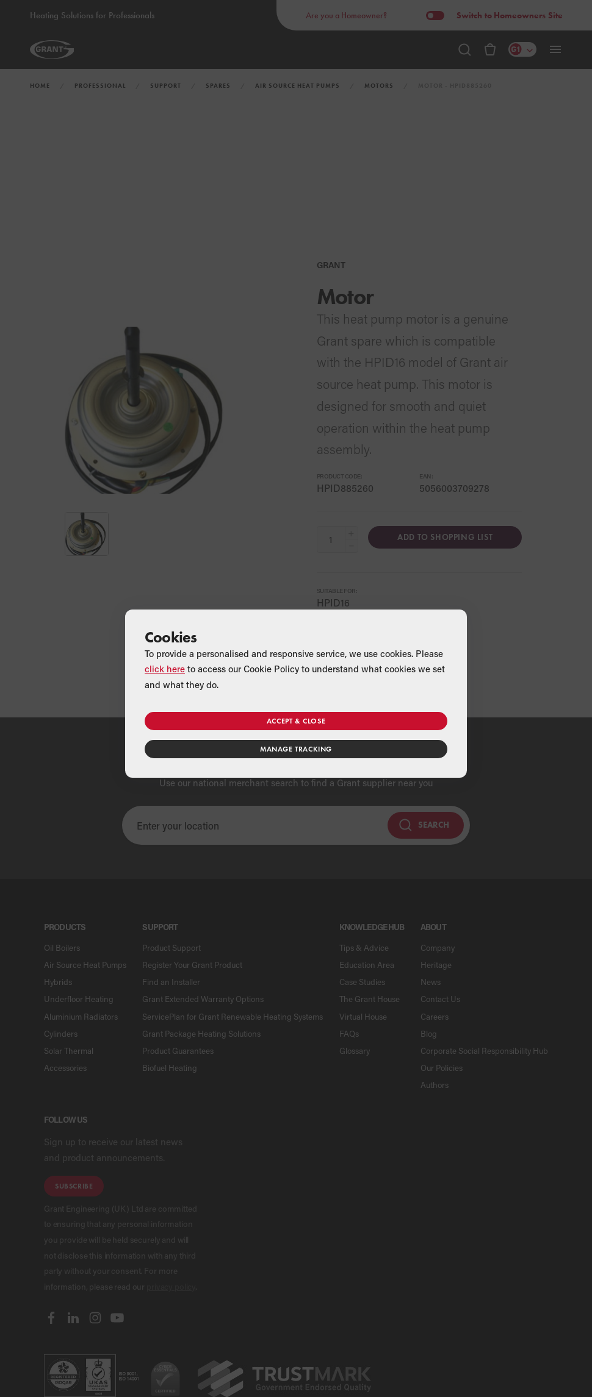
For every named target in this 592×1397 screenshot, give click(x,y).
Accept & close (296, 720)
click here (165, 669)
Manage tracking (296, 748)
